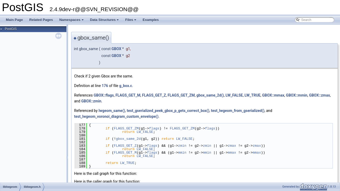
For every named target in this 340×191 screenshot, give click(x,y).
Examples (151, 20)
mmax (232, 152)
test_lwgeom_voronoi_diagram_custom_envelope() (116, 116)
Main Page (14, 20)
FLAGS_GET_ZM (181, 95)
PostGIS (11, 29)
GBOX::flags (104, 95)
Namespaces (71, 21)
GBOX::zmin (91, 101)
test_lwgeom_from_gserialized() (237, 110)
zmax (232, 145)
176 (105, 86)
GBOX (116, 49)
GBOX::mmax (273, 95)
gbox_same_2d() (210, 95)
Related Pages (41, 20)
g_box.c (125, 86)
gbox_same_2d (128, 138)
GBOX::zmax (319, 95)
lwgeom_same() (112, 110)
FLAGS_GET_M (128, 95)
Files (131, 21)
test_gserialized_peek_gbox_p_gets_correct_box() (168, 110)
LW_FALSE (234, 95)
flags (154, 128)
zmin (182, 145)
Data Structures (105, 21)
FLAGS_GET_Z (154, 95)
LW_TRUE (252, 95)
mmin (182, 152)
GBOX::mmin (297, 95)
